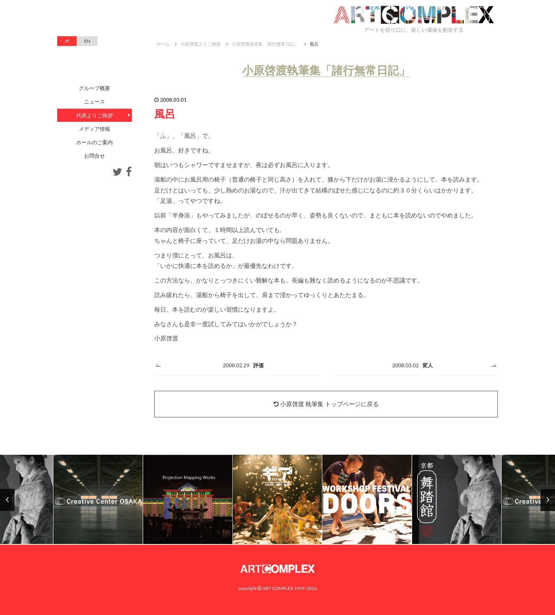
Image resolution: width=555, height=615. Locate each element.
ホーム (163, 44)
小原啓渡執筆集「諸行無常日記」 (265, 44)
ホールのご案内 (94, 142)
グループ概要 (94, 88)
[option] (277, 500)
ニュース (94, 101)
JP (67, 41)
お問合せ (94, 155)
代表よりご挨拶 (94, 115)
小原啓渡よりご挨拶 (200, 44)
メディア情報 (94, 129)
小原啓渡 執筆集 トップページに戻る (326, 403)
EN (87, 41)
